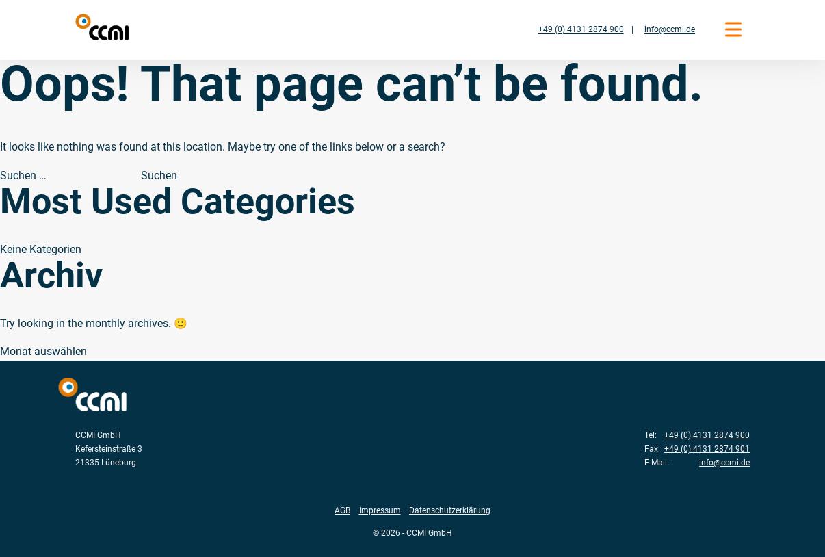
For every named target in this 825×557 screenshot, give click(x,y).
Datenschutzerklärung (449, 510)
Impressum (380, 510)
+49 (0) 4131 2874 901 (707, 448)
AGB (342, 510)
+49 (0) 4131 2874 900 (581, 29)
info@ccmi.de (669, 29)
